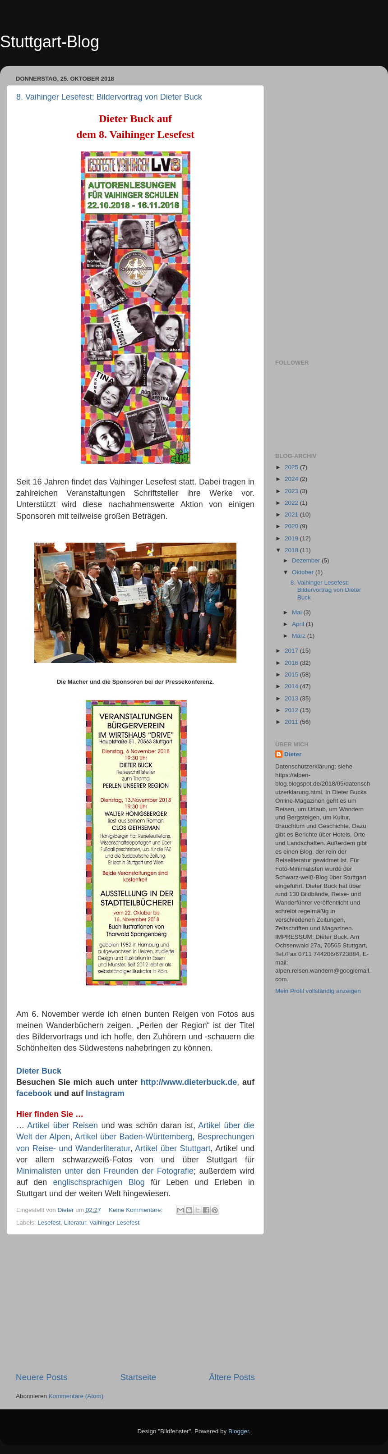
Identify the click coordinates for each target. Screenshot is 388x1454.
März (299, 635)
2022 (292, 502)
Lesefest (48, 1222)
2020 (292, 526)
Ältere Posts (232, 1377)
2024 (292, 479)
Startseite (138, 1377)
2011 (292, 721)
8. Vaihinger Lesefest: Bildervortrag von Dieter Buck (109, 96)
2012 (292, 710)
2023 (292, 491)
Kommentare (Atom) (76, 1396)
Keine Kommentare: (136, 1210)
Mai (298, 612)
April (299, 624)
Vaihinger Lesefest (114, 1222)
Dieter (292, 754)
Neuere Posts (41, 1377)
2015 (292, 674)
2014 (292, 686)
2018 (292, 550)
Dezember (307, 560)
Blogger (238, 1431)
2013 (292, 698)
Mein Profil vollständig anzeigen (318, 991)
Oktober (303, 572)
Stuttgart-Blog (49, 41)
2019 (292, 538)
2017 (292, 650)
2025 (292, 467)
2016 (292, 662)
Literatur (75, 1222)
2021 (292, 514)
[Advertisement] (135, 1303)
